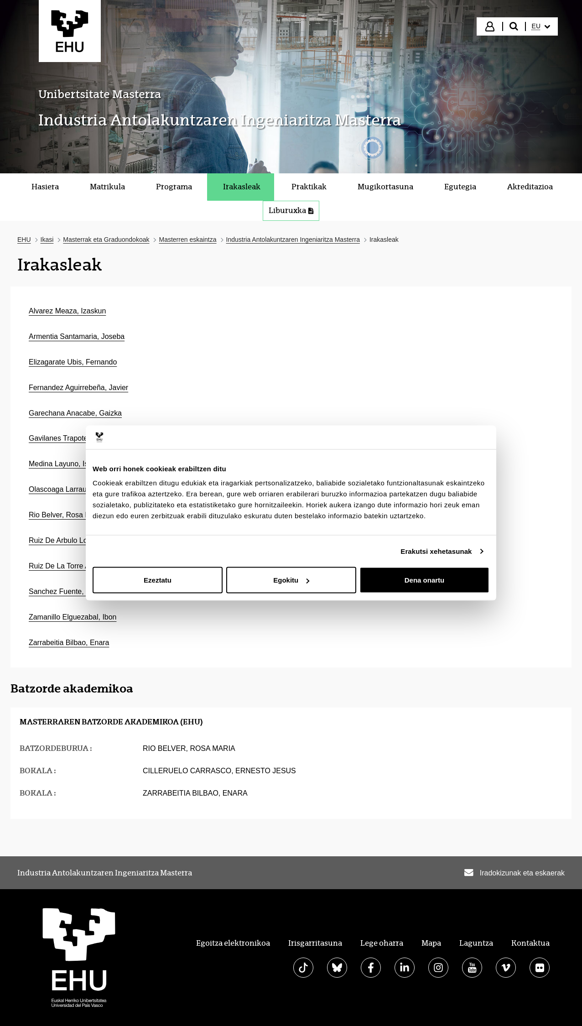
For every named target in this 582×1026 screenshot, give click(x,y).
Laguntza (476, 943)
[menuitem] (541, 26)
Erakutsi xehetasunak (436, 551)
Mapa (431, 943)
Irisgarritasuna (315, 943)
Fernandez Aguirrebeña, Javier (78, 387)
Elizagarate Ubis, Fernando (73, 362)
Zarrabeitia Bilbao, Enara (69, 642)
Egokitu (291, 580)
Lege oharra (381, 943)
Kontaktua (530, 943)
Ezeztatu (157, 580)
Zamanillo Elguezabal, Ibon (72, 617)
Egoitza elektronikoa (233, 943)
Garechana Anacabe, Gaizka (75, 413)
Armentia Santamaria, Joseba (77, 336)
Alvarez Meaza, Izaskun (67, 311)
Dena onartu (425, 580)
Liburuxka (291, 210)
